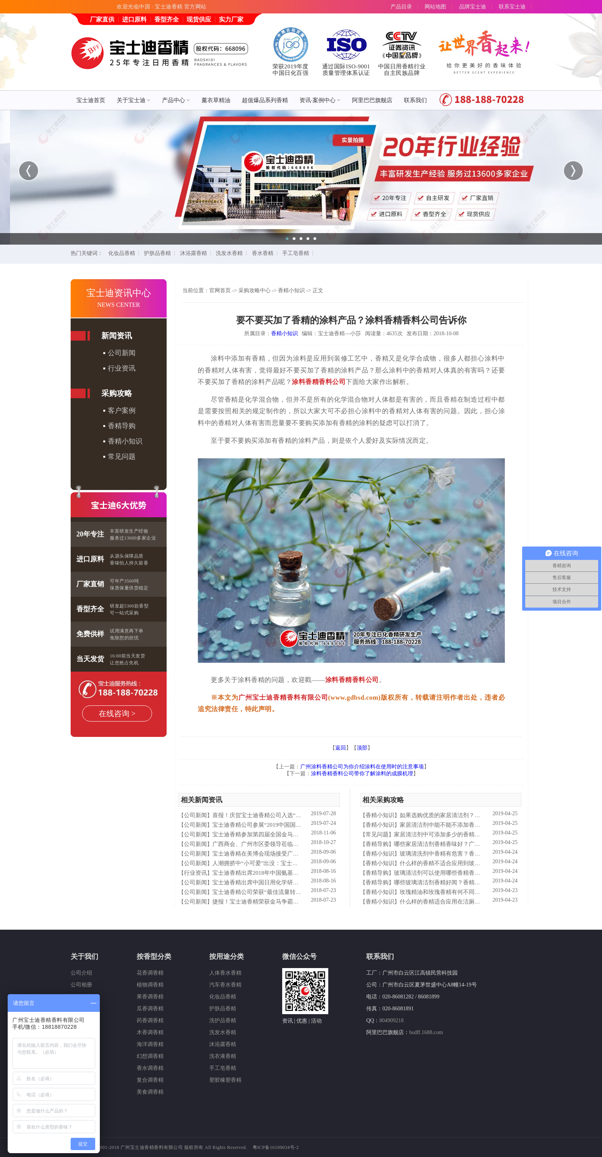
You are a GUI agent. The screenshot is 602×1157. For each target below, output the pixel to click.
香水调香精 (150, 1068)
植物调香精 (150, 985)
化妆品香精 (121, 253)
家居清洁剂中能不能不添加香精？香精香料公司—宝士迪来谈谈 (480, 825)
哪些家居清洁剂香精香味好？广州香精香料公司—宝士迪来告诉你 (477, 844)
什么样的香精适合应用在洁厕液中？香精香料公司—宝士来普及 (480, 902)
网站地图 (435, 7)
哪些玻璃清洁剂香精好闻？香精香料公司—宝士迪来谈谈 (466, 882)
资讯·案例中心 (320, 100)
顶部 (362, 748)
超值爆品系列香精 (265, 100)
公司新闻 (122, 353)
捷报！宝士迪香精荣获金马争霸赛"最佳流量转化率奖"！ (283, 902)
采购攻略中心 (254, 290)
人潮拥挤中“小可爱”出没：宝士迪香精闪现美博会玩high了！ (289, 863)
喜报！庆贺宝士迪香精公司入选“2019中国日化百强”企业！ (286, 815)
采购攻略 (116, 393)
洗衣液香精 (222, 1056)
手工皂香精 (295, 253)
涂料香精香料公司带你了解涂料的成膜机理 (362, 773)
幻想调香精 (150, 1056)
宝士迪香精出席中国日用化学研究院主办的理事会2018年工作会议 (295, 882)
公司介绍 (81, 973)
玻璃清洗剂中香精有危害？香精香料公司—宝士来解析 (469, 854)
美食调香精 (150, 1092)
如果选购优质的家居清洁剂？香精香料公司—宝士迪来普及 (474, 815)
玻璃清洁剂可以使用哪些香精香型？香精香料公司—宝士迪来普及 (477, 873)
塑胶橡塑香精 (225, 1080)
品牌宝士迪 (472, 7)
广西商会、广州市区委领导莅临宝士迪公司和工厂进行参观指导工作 (298, 844)
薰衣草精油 (216, 100)
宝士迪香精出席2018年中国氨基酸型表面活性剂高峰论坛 (284, 873)
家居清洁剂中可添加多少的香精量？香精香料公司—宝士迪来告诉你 (480, 834)
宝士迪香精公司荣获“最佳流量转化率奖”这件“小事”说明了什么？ (295, 892)
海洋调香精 (150, 1044)
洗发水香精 (229, 253)
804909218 (391, 1020)
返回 (340, 748)
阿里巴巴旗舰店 (372, 100)
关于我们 (84, 956)
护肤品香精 (157, 253)
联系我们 (415, 100)
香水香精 (262, 253)
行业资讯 (122, 368)
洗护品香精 (222, 1020)
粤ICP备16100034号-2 (276, 1147)
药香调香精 (150, 1020)
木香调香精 (150, 1032)
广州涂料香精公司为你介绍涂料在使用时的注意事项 (362, 767)
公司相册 (81, 985)
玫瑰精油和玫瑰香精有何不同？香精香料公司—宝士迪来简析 (477, 892)
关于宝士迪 (133, 100)
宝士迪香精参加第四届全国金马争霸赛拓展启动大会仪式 (284, 834)
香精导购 (122, 426)
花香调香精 (150, 973)
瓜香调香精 (150, 1008)
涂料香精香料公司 (319, 382)
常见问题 (122, 456)
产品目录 (401, 7)
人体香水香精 (225, 973)
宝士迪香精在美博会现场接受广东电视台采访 (269, 854)
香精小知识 (125, 441)
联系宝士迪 (512, 7)
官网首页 (220, 290)
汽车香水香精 (225, 985)
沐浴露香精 (193, 253)
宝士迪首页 (90, 100)
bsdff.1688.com (426, 1032)
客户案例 (122, 410)
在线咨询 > (117, 713)
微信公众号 (299, 956)
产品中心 (176, 100)
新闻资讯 (116, 335)
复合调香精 (150, 1080)
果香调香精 (150, 997)
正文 (318, 290)
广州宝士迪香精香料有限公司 (283, 697)
